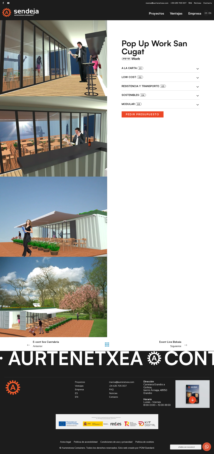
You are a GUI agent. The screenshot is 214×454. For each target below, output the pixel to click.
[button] (206, 446)
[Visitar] (3, 2)
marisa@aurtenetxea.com (121, 382)
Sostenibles (161, 95)
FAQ (111, 389)
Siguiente (157, 344)
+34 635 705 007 (118, 386)
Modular (161, 104)
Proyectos (80, 382)
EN (76, 397)
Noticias (113, 393)
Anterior (57, 344)
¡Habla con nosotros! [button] (187, 447)
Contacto (113, 397)
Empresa (79, 389)
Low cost (161, 77)
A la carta (161, 68)
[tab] (161, 68)
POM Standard (146, 448)
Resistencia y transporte (161, 86)
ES (76, 393)
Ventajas (79, 386)
